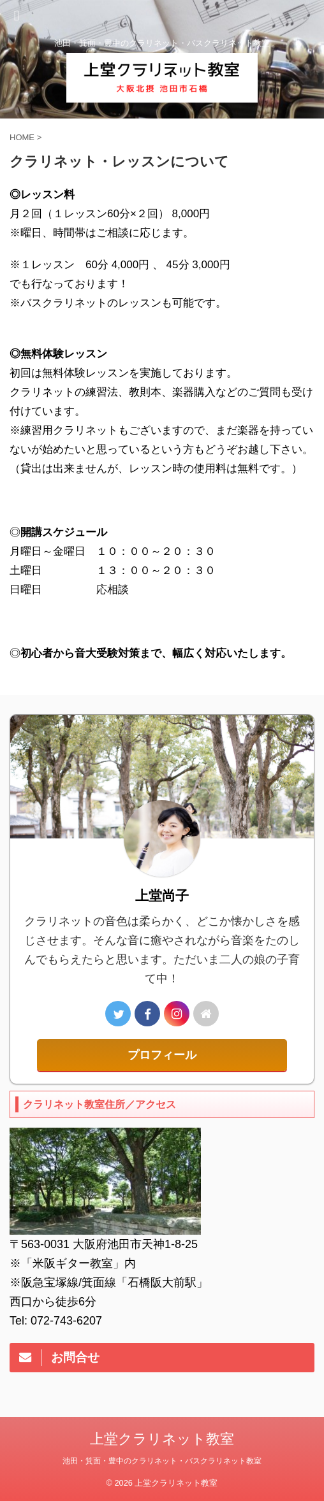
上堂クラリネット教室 (162, 1439)
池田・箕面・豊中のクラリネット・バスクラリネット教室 (162, 1460)
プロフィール (162, 1055)
